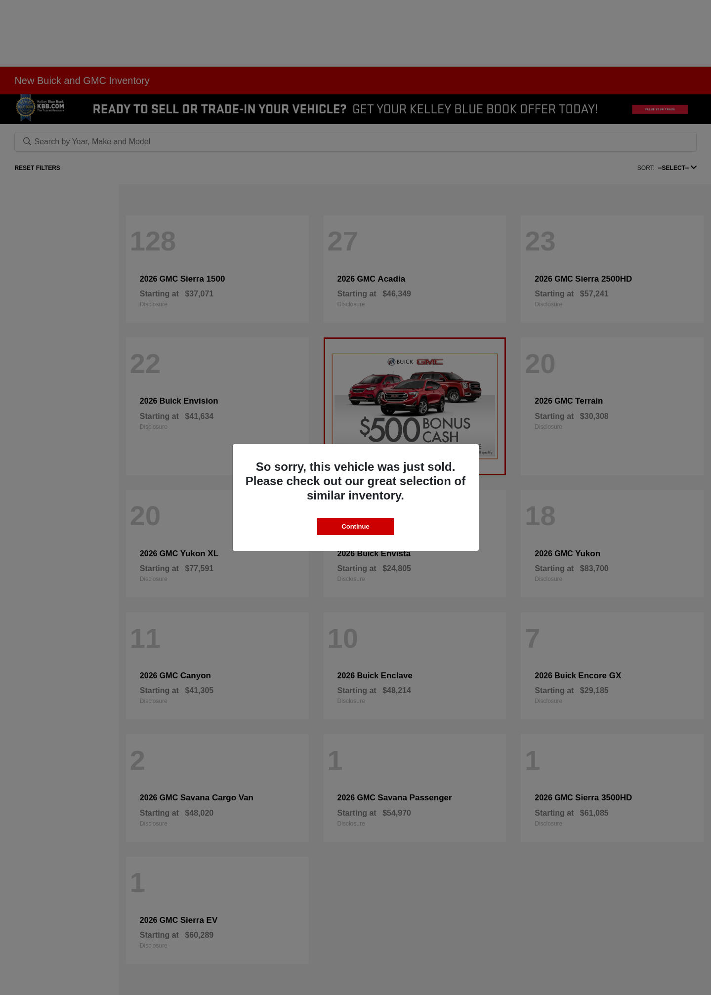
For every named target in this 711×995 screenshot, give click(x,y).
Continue (355, 526)
